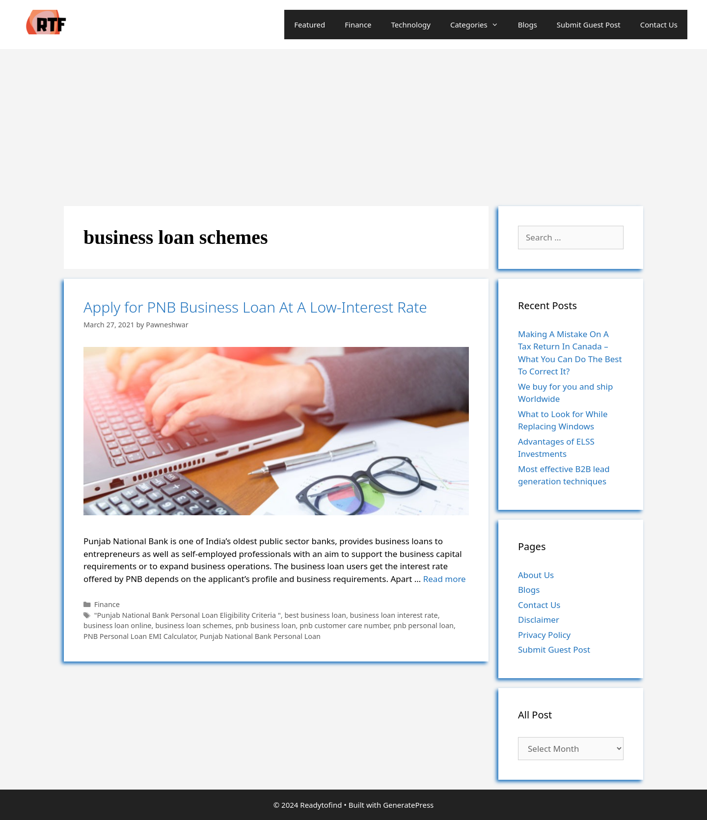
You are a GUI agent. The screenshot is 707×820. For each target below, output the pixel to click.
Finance (358, 24)
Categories (479, 24)
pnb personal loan (423, 625)
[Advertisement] (353, 122)
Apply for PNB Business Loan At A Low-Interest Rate (255, 307)
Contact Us (659, 24)
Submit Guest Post (589, 24)
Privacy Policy (544, 634)
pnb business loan (266, 625)
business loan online (117, 625)
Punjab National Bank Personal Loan (260, 636)
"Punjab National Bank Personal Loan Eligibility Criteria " (187, 615)
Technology (411, 24)
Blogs (527, 24)
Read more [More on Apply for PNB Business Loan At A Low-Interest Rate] (444, 578)
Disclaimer (538, 619)
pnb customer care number (344, 625)
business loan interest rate (394, 615)
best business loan (315, 615)
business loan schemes (193, 625)
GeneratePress (408, 805)
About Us (536, 575)
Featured (309, 24)
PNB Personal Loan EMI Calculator (139, 636)
